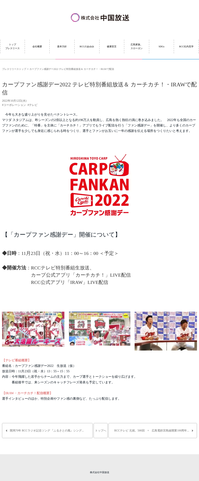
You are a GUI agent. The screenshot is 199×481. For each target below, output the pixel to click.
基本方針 (62, 46)
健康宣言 (112, 46)
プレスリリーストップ (14, 69)
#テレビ (32, 105)
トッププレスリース (12, 46)
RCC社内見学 (186, 46)
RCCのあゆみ (87, 46)
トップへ (100, 430)
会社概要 (37, 46)
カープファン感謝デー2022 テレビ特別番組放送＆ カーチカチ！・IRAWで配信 (71, 69)
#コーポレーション (14, 105)
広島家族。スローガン (137, 46)
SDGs (161, 46)
